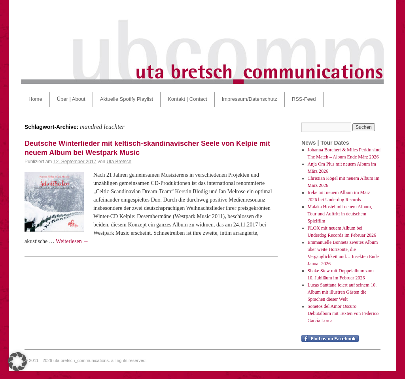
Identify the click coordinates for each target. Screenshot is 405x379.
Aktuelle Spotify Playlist (126, 99)
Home (35, 99)
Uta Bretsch (119, 161)
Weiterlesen (72, 241)
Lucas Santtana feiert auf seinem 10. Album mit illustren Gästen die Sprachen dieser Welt (342, 292)
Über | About (71, 99)
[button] (17, 361)
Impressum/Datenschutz (249, 99)
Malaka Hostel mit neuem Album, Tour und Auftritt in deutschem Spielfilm (340, 214)
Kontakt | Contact (187, 99)
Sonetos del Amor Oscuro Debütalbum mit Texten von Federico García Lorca (343, 313)
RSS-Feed (304, 99)
